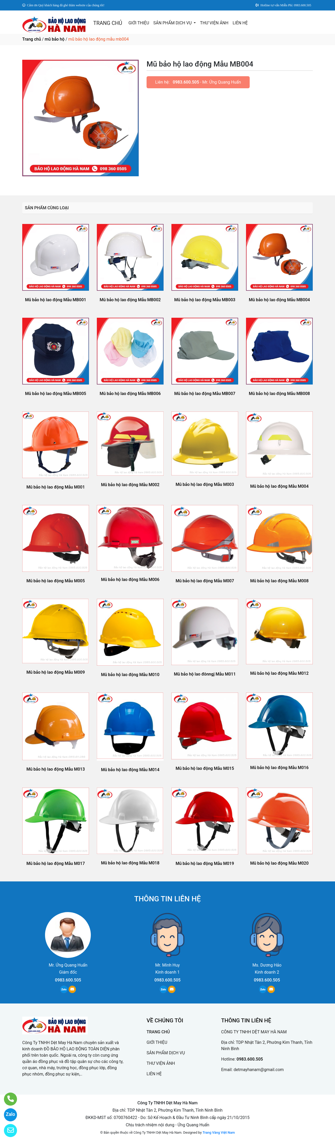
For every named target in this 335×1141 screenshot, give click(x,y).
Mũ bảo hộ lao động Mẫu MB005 (55, 393)
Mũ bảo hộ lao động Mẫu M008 (279, 580)
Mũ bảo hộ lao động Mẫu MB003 (204, 299)
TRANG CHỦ (107, 23)
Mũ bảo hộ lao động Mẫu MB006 (130, 393)
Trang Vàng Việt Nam (219, 1132)
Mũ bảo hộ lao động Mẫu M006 (130, 579)
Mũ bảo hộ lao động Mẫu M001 (55, 487)
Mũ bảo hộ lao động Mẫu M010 (130, 674)
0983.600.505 (186, 82)
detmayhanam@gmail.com (258, 1069)
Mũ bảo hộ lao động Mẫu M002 (130, 484)
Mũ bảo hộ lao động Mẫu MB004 (279, 299)
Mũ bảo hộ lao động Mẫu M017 (55, 863)
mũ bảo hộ (54, 39)
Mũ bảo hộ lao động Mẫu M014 (130, 769)
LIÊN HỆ (240, 22)
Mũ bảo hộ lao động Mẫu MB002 (130, 299)
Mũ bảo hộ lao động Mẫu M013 (55, 769)
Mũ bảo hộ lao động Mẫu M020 (279, 863)
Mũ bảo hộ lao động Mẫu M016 (279, 767)
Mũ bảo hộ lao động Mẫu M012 (279, 673)
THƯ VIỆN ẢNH (214, 22)
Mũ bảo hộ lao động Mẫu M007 (205, 580)
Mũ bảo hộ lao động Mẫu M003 (205, 484)
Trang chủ (31, 39)
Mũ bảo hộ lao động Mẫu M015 (205, 768)
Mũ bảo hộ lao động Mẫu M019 (205, 863)
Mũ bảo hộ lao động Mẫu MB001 (55, 299)
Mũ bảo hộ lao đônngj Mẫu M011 (205, 674)
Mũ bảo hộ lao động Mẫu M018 (130, 862)
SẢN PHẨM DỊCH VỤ (173, 22)
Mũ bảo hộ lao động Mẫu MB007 (204, 393)
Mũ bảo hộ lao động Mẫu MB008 (279, 393)
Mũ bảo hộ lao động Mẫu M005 (55, 580)
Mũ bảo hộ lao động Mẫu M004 (279, 486)
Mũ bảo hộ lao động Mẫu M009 (55, 672)
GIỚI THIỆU (139, 22)
